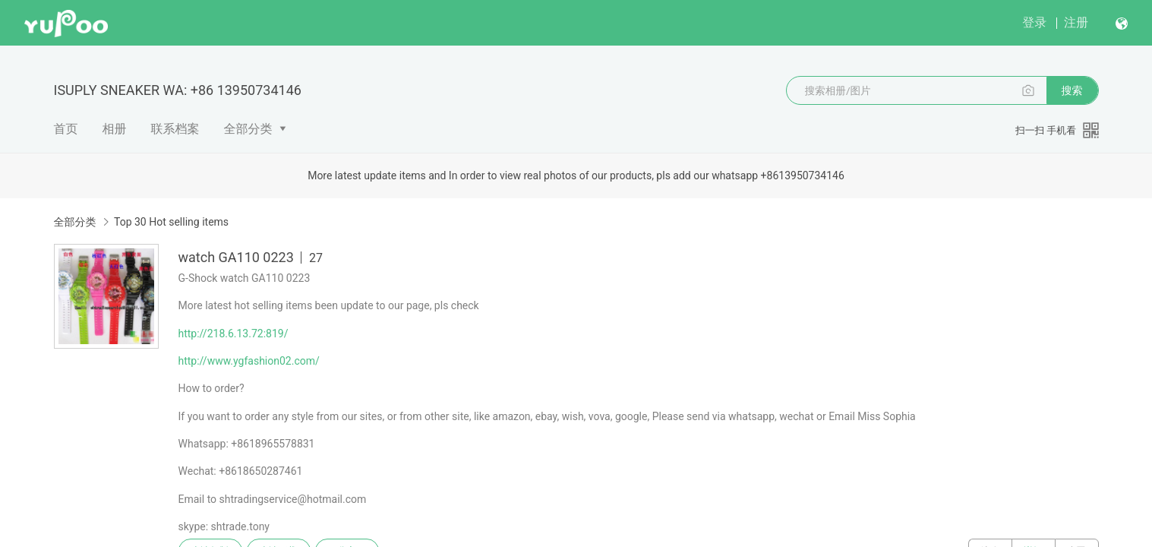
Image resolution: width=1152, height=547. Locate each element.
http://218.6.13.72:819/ (233, 333)
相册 (115, 129)
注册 (1076, 22)
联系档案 (175, 129)
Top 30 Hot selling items (171, 222)
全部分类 (248, 129)
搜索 (1072, 90)
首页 (66, 129)
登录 (1034, 22)
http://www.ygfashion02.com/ (249, 361)
